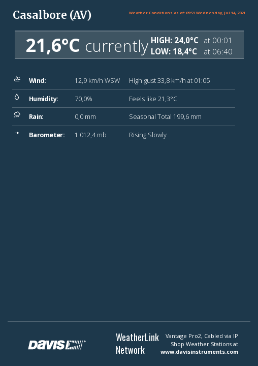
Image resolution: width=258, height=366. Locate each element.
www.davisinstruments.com (199, 351)
